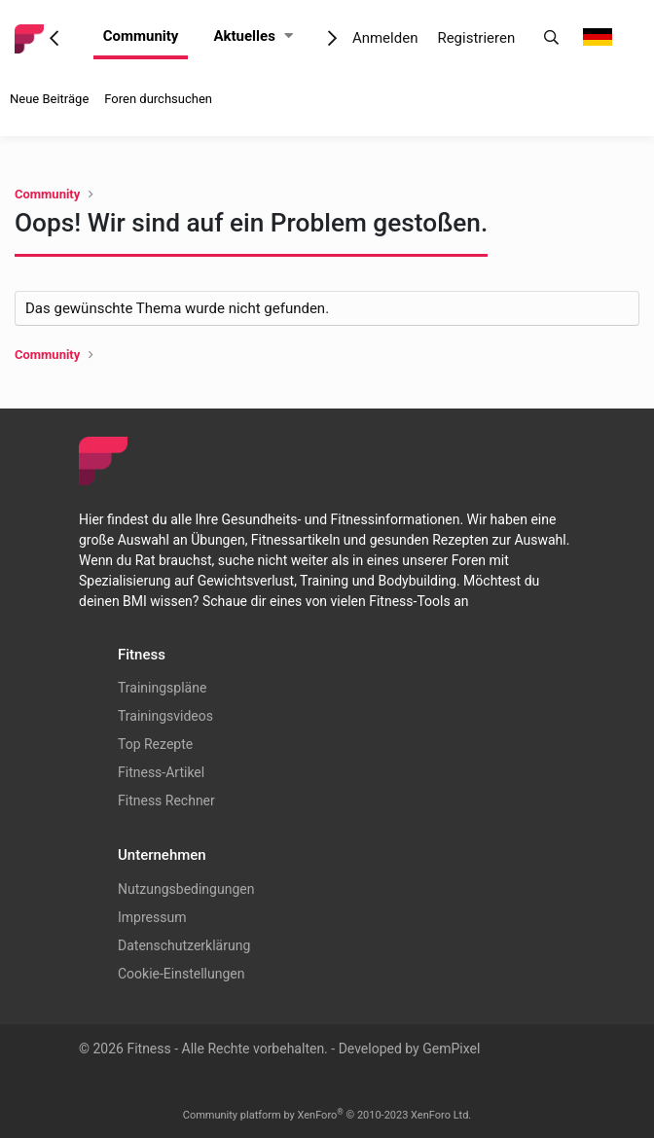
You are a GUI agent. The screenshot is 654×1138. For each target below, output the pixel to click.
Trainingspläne (162, 687)
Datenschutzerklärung (184, 945)
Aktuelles (243, 36)
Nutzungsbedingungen (186, 889)
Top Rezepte (155, 744)
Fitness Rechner (166, 800)
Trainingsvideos (165, 716)
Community (141, 36)
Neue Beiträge (49, 98)
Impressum (152, 917)
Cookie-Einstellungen (181, 973)
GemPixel (451, 1048)
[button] (288, 36)
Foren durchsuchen (158, 98)
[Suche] (551, 38)
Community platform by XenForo (327, 1115)
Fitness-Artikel (161, 772)
